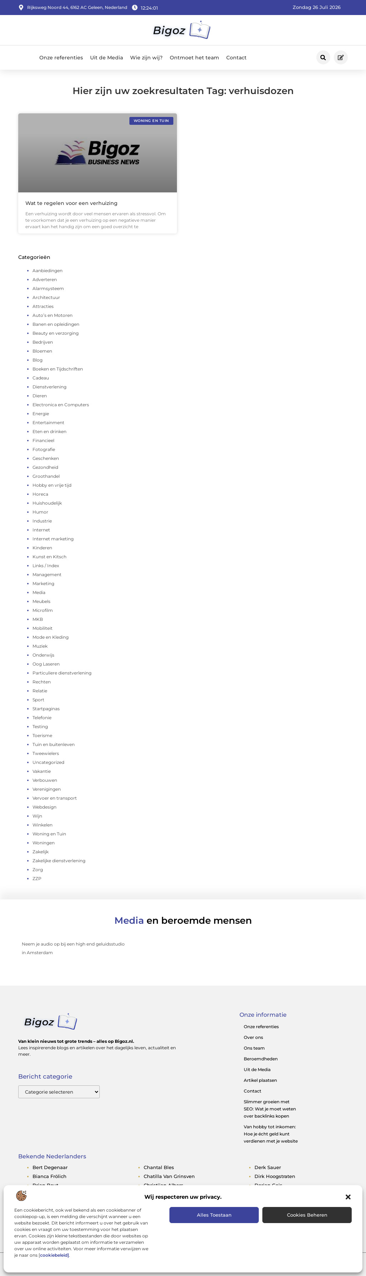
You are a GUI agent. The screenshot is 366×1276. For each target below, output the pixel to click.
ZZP (37, 878)
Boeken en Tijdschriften (58, 369)
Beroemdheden (261, 1058)
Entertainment (48, 422)
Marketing (43, 583)
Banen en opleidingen (56, 324)
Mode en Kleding (51, 637)
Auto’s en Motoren (53, 315)
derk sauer (267, 1167)
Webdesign (44, 807)
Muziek (40, 646)
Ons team (254, 1048)
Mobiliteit (43, 628)
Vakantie (42, 771)
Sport (38, 699)
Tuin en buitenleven (54, 744)
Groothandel (46, 476)
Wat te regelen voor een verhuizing (71, 203)
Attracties (43, 306)
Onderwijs (43, 655)
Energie (41, 413)
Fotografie (44, 449)
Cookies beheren (307, 1215)
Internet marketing (53, 538)
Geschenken (46, 458)
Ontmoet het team (194, 57)
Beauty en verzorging (56, 333)
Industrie (42, 521)
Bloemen (42, 351)
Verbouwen (45, 780)
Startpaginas (46, 708)
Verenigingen (47, 789)
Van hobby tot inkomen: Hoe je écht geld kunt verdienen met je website (271, 1134)
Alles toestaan (214, 1215)
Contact (236, 57)
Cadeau (41, 378)
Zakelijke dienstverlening (59, 860)
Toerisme (42, 735)
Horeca (40, 494)
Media (39, 592)
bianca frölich (49, 1176)
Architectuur (46, 297)
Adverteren (45, 279)
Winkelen (43, 825)
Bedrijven (43, 342)
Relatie (40, 690)
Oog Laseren (46, 664)
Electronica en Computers (61, 404)
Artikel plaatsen (260, 1080)
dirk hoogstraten (274, 1176)
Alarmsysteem (48, 288)
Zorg (38, 869)
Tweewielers (46, 753)
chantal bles (159, 1167)
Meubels (41, 601)
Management (47, 574)
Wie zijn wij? (146, 57)
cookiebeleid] (54, 1255)
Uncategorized (48, 762)
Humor (40, 512)
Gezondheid (45, 467)
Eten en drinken (49, 431)
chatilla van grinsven (169, 1176)
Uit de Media (106, 57)
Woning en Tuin (49, 833)
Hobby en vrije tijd (52, 485)
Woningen (44, 842)
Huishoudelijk (47, 503)
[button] (348, 1197)
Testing (40, 726)
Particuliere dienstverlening (62, 673)
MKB (38, 619)
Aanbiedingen (48, 270)
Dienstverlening (49, 386)
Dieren (40, 395)
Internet (41, 530)
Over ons (253, 1037)
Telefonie (42, 717)
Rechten (42, 681)
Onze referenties (61, 57)
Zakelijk (41, 851)
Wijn (37, 816)
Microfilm (43, 610)
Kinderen (42, 547)
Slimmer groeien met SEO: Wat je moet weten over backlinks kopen (270, 1109)
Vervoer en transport (55, 798)
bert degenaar (50, 1167)
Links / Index (46, 565)
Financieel (43, 440)
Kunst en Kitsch (49, 556)
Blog (38, 360)
